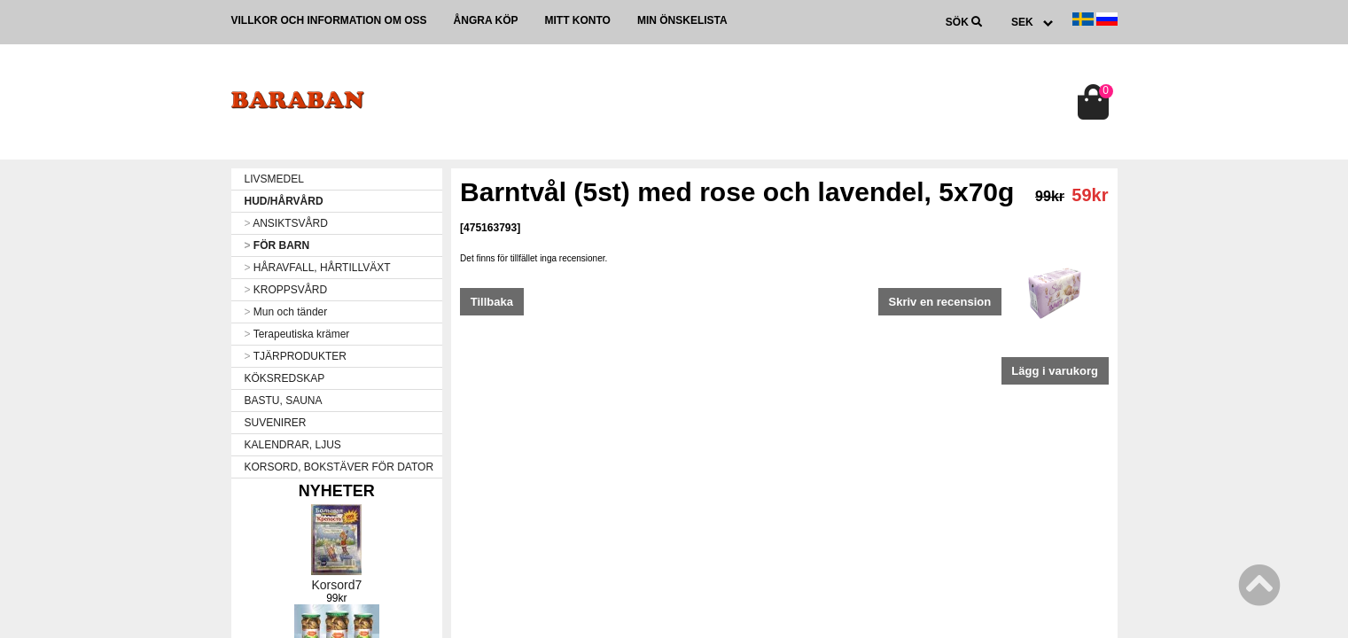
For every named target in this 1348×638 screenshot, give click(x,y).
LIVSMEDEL (274, 179)
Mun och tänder (286, 312)
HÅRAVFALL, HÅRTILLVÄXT (318, 267)
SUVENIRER (276, 422)
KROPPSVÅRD (286, 290)
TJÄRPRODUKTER (296, 356)
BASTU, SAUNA (284, 400)
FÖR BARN (277, 245)
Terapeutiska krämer (297, 334)
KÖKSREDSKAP (285, 378)
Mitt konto (578, 20)
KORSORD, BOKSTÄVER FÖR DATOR (339, 467)
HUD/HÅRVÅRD (284, 201)
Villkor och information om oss (329, 20)
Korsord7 (336, 585)
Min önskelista (682, 20)
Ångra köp (486, 20)
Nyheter (337, 491)
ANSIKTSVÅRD (286, 223)
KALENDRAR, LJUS (293, 445)
